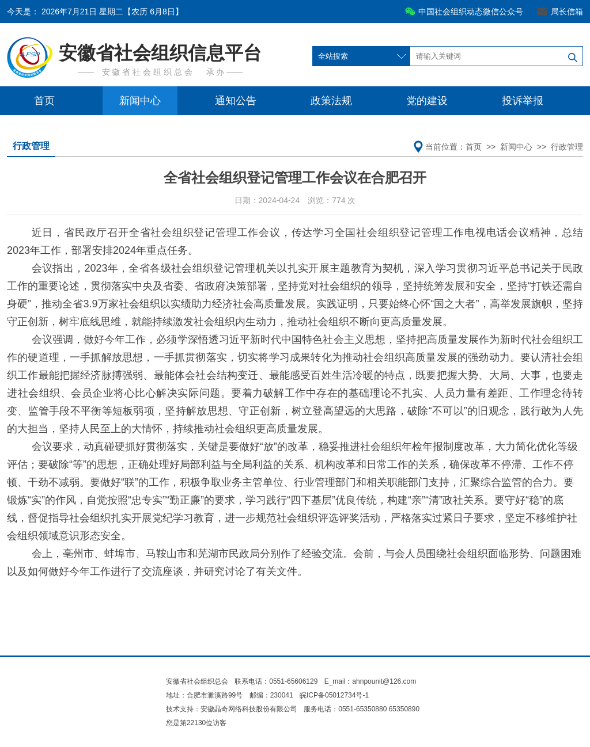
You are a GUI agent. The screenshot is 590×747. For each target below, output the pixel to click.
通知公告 (235, 100)
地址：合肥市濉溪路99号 (204, 695)
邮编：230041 (271, 695)
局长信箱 (567, 11)
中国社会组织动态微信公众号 (470, 11)
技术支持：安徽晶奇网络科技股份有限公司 (231, 709)
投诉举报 (522, 100)
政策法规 (331, 100)
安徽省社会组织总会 (197, 681)
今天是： (95, 11)
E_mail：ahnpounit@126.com (370, 681)
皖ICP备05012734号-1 (334, 695)
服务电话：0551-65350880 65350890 (361, 709)
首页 (44, 100)
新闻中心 (140, 100)
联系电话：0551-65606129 (277, 681)
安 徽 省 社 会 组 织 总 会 (147, 72)
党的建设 (427, 100)
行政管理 (31, 146)
